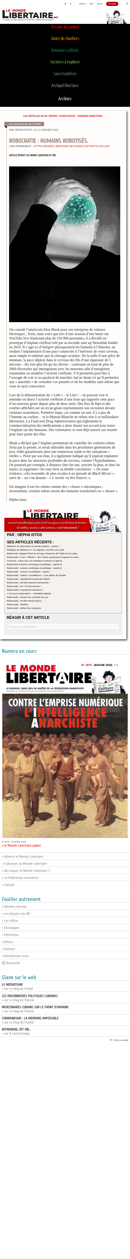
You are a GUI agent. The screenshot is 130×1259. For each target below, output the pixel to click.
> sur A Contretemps (16, 1031)
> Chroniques (10, 928)
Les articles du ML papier (40, 116)
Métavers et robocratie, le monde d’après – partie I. (33, 546)
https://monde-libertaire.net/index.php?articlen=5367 (72, 146)
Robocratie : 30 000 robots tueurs (24, 600)
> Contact (8, 885)
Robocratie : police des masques (24, 608)
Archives (65, 99)
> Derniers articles (14, 907)
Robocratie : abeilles (17, 604)
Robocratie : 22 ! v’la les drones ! (24, 586)
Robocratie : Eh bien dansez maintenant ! (28, 582)
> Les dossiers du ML (16, 914)
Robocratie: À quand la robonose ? (25, 590)
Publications (82, 4)
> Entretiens (10, 935)
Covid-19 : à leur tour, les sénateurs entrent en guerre (34, 560)
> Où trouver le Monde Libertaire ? (26, 871)
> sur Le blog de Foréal (17, 987)
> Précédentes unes (15, 956)
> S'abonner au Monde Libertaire (24, 864)
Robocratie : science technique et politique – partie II (34, 568)
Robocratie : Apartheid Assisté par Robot (28, 579)
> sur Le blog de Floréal (30, 998)
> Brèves (7, 942)
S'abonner (99, 4)
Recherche (11, 963)
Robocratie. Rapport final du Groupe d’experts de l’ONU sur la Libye (42, 553)
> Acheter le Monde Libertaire (22, 857)
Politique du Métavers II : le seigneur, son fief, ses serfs (35, 550)
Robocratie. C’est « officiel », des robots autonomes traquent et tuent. (43, 557)
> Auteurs (8, 949)
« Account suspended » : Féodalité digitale (29, 593)
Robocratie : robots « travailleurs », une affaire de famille (36, 575)
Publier (91, 4)
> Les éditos (10, 921)
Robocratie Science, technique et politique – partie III (34, 564)
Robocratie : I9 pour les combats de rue (27, 597)
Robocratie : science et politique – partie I (28, 571)
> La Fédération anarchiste (20, 878)
